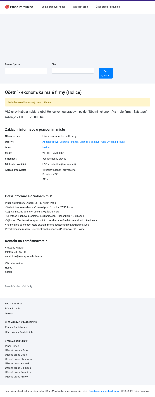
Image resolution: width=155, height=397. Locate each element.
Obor (54, 64)
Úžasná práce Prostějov (18, 372)
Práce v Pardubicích (16, 327)
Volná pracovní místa (53, 6)
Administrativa (51, 141)
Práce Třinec (12, 346)
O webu (9, 313)
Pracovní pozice (12, 64)
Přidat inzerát (12, 308)
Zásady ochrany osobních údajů (104, 391)
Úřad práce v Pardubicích (19, 332)
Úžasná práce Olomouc (18, 367)
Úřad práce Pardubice (108, 6)
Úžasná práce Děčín (16, 354)
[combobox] (73, 71)
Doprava (64, 141)
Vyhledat (105, 73)
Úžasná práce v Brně (16, 350)
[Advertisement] (77, 36)
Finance (74, 141)
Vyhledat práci (80, 6)
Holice (46, 147)
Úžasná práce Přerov (16, 376)
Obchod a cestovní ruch (93, 141)
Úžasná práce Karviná (17, 363)
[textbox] (58, 71)
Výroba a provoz (116, 141)
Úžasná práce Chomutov (18, 359)
